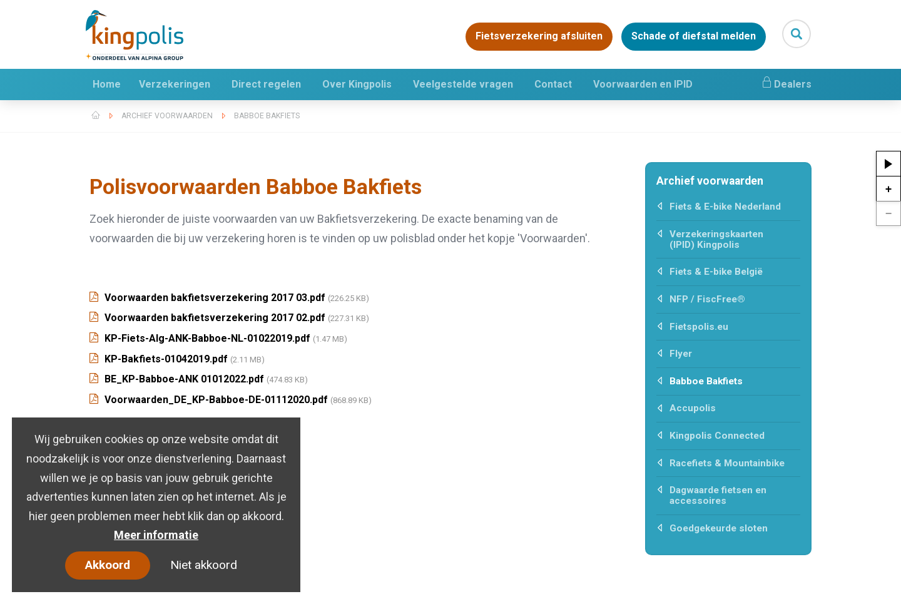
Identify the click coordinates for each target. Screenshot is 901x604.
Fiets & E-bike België (716, 271)
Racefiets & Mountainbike (727, 463)
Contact (553, 84)
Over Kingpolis (357, 84)
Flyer (680, 353)
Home (107, 84)
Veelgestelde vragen (463, 84)
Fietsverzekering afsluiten (539, 37)
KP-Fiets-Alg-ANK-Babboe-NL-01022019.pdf (218, 338)
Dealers (786, 82)
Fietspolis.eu (698, 326)
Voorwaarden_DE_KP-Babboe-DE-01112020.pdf (230, 400)
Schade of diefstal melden (693, 37)
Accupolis (692, 408)
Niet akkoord (203, 565)
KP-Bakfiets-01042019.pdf (177, 359)
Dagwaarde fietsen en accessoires (717, 495)
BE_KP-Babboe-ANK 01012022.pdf (198, 379)
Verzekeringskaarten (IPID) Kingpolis (716, 239)
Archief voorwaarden (167, 115)
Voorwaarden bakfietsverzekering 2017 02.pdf (229, 318)
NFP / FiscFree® (707, 299)
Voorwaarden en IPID (643, 84)
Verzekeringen (174, 84)
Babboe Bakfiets (267, 115)
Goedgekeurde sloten (718, 528)
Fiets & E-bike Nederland (725, 206)
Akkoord (107, 565)
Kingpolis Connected (717, 435)
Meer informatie (156, 534)
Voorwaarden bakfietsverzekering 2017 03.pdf (229, 298)
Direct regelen (266, 84)
